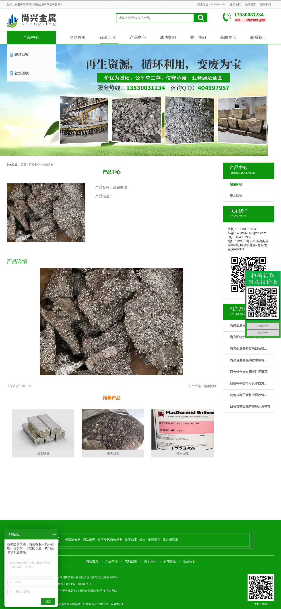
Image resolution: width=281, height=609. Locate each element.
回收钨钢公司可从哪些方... (248, 383)
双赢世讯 (116, 604)
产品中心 (31, 37)
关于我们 (198, 37)
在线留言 (250, 4)
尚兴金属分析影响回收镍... (248, 348)
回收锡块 (43, 453)
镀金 (142, 539)
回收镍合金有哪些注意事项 (248, 372)
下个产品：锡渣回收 (202, 386)
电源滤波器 (73, 539)
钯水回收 (21, 73)
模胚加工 (131, 539)
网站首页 (78, 37)
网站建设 (89, 539)
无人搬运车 (170, 539)
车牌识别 (154, 539)
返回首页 (235, 4)
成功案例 (168, 37)
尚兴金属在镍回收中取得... (248, 360)
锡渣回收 (108, 37)
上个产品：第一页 (19, 386)
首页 (23, 164)
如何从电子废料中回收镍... (248, 395)
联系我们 (265, 4)
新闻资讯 (228, 37)
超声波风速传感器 (109, 539)
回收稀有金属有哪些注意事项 (250, 406)
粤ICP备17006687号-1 (78, 584)
